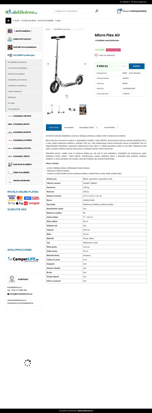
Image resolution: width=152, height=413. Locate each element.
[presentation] (48, 64)
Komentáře (111, 127)
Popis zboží (54, 127)
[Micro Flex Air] (66, 64)
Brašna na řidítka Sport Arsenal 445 (30, 391)
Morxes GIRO (26, 369)
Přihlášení (126, 2)
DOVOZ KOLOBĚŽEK (46, 20)
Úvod (48, 29)
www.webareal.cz (85, 411)
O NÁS (58, 20)
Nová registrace (140, 2)
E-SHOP (16, 20)
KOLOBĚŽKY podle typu (62, 29)
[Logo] (21, 11)
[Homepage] (8, 20)
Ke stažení (69, 127)
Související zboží (89, 127)
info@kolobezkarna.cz (21, 294)
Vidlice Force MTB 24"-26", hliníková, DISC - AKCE (30, 323)
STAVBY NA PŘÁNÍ (28, 20)
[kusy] (122, 66)
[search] (96, 11)
